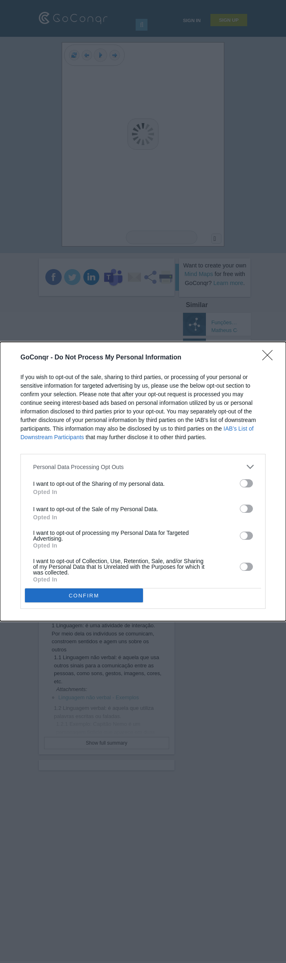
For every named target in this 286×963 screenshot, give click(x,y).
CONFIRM (84, 596)
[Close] (270, 358)
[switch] (246, 483)
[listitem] (143, 466)
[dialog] (143, 481)
